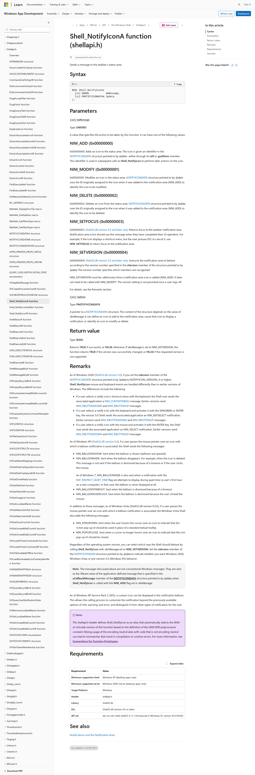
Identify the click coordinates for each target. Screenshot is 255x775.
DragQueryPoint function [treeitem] (22, 111)
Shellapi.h (141, 25)
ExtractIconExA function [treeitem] (21, 154)
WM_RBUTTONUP (118, 406)
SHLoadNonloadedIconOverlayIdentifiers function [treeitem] (29, 549)
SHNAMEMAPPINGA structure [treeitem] (25, 557)
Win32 (93, 25)
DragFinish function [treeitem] (19, 92)
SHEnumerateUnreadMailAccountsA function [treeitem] (28, 383)
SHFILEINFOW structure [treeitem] (21, 418)
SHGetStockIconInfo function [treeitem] (24, 510)
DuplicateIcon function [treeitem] (21, 117)
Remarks (211, 44)
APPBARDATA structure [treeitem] (21, 49)
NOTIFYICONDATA (80, 156)
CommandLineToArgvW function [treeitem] (26, 68)
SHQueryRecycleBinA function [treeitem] (24, 576)
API (104, 25)
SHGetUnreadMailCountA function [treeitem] (27, 516)
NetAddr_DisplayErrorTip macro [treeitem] (25, 197)
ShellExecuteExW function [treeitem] (22, 332)
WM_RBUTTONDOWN (89, 406)
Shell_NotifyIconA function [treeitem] (23, 289)
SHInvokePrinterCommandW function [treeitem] (28, 535)
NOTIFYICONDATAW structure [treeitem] (24, 228)
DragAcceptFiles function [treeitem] (22, 86)
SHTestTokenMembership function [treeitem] (27, 635)
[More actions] (182, 25)
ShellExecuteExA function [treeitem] (22, 326)
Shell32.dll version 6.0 (105, 441)
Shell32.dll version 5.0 (108, 375)
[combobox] (26, 29)
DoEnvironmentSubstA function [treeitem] (25, 74)
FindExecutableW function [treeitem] (22, 178)
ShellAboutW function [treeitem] (20, 314)
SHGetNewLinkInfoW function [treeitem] (24, 504)
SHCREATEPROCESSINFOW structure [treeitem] (28, 283)
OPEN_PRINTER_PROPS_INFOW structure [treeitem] (25, 252)
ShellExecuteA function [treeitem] (21, 320)
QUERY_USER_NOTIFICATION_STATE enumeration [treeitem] (28, 263)
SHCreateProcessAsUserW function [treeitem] (27, 277)
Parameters (213, 35)
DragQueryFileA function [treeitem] (22, 99)
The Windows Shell (121, 25)
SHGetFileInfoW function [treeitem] (22, 480)
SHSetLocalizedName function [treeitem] (24, 604)
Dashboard (243, 13)
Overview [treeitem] (14, 43)
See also (211, 53)
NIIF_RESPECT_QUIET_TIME (92, 480)
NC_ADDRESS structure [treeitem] (21, 191)
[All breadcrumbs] (73, 25)
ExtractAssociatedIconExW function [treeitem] (27, 135)
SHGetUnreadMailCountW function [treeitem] (27, 522)
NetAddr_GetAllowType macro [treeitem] (24, 209)
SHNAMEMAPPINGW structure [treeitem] (25, 564)
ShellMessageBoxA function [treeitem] (23, 357)
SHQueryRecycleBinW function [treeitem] (25, 582)
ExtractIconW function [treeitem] (20, 166)
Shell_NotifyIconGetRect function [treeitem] (26, 295)
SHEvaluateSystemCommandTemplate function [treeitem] (28, 404)
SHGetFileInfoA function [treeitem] (21, 473)
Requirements (214, 49)
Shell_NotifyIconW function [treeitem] (23, 301)
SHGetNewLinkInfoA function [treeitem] (24, 498)
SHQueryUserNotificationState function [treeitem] (25, 590)
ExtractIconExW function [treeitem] (22, 160)
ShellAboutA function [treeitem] (20, 307)
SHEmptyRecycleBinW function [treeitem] (25, 375)
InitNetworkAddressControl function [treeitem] (28, 185)
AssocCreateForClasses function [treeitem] (25, 56)
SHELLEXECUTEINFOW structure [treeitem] (26, 344)
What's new (226, 13)
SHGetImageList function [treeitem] (22, 486)
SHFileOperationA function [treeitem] (23, 424)
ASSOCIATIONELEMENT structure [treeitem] (26, 62)
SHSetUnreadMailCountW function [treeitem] (27, 617)
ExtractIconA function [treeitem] (20, 148)
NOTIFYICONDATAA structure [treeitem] (24, 221)
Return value (213, 40)
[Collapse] (48, 23)
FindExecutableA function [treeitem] (22, 172)
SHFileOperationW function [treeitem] (23, 430)
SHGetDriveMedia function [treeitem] (23, 467)
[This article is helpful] (232, 65)
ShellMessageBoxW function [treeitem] (23, 363)
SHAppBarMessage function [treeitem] (23, 271)
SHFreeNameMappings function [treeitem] (25, 449)
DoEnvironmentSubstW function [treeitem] (26, 80)
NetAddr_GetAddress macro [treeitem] (23, 203)
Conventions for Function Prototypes (95, 641)
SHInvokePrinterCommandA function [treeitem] (28, 529)
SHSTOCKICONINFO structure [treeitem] (25, 629)
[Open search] (239, 5)
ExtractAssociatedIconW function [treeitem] (26, 142)
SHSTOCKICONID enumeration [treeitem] (25, 623)
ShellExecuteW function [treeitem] (21, 351)
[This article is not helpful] (236, 65)
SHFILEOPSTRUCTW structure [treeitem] (24, 443)
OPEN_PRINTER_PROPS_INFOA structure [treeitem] (25, 242)
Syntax (210, 31)
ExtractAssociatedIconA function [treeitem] (26, 123)
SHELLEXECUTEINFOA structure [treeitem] (25, 338)
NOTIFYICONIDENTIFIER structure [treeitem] (26, 234)
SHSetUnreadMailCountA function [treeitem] (27, 611)
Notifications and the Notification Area (92, 735)
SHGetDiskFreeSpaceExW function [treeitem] (27, 461)
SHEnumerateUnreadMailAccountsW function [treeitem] (28, 394)
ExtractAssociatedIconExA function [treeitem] (27, 129)
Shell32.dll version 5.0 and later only (107, 229)
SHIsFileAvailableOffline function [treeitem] (25, 541)
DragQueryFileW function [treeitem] (22, 105)
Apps (82, 25)
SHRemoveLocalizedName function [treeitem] (27, 598)
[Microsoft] (6, 4)
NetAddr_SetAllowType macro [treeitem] (24, 215)
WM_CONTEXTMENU (117, 401)
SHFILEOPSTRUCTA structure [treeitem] (24, 436)
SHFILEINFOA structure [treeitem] (21, 412)
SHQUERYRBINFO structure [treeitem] (23, 570)
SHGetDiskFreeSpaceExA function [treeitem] (26, 455)
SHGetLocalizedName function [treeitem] (25, 492)
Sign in (247, 4)
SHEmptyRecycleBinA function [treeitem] (25, 369)
